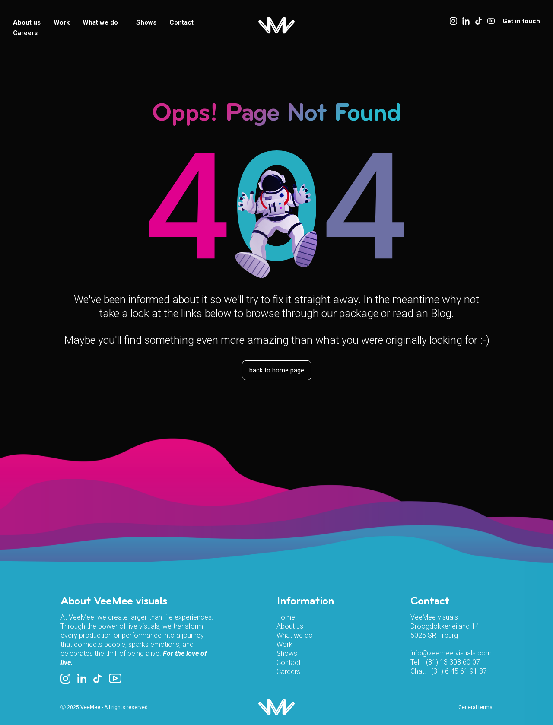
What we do (103, 22)
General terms (475, 707)
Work (62, 22)
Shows (146, 22)
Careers (25, 33)
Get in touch (521, 21)
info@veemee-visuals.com (451, 653)
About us (27, 22)
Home (285, 617)
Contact (181, 22)
